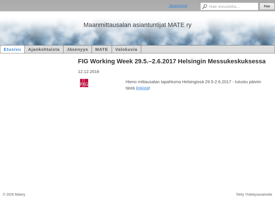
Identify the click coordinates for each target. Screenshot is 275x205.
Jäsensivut (178, 5)
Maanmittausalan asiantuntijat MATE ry (137, 24)
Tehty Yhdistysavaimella (254, 194)
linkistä (142, 87)
